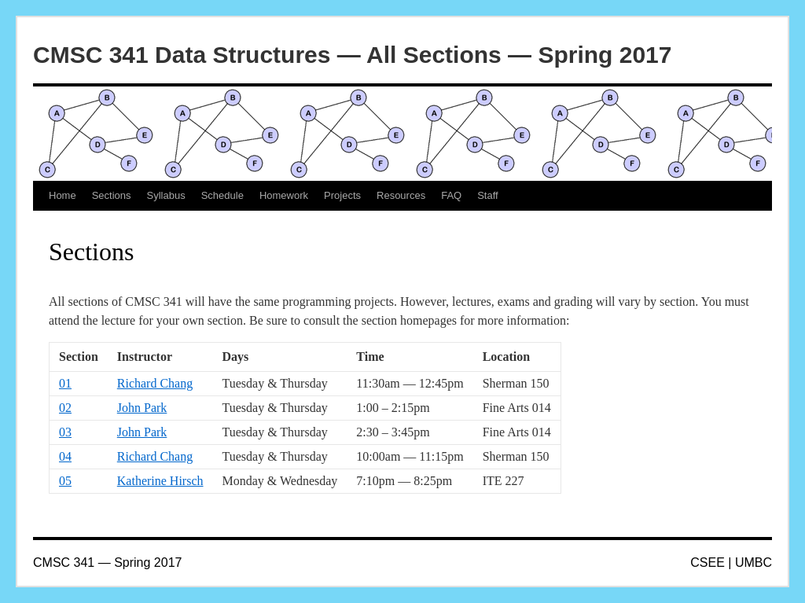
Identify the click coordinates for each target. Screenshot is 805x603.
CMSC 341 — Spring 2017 (107, 562)
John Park (142, 407)
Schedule (222, 195)
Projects (342, 195)
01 (65, 383)
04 (65, 456)
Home (62, 195)
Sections (111, 195)
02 (65, 407)
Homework (283, 195)
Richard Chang (155, 383)
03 (65, 432)
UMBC (753, 562)
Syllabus (166, 195)
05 (65, 480)
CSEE (707, 562)
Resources (401, 195)
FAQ (451, 195)
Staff (487, 195)
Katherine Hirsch (160, 480)
